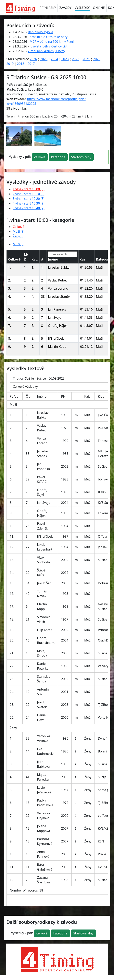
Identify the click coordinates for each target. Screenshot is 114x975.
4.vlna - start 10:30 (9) (28, 203)
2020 (96, 59)
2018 (20, 64)
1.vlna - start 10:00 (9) (28, 189)
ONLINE (99, 8)
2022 (75, 59)
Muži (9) (18, 231)
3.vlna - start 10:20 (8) (28, 198)
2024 (54, 59)
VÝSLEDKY (82, 8)
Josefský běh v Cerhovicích (49, 46)
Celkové (18, 227)
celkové (39, 157)
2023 (65, 59)
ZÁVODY (65, 8)
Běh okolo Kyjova (40, 32)
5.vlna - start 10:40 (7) (28, 208)
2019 (10, 64)
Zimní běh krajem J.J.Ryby (46, 51)
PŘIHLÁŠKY (48, 8)
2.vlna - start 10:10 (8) (28, 194)
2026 (33, 59)
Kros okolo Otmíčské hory (49, 37)
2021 (86, 59)
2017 (31, 64)
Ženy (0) (18, 236)
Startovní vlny (81, 157)
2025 (43, 59)
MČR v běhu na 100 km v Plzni (52, 41)
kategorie (58, 157)
